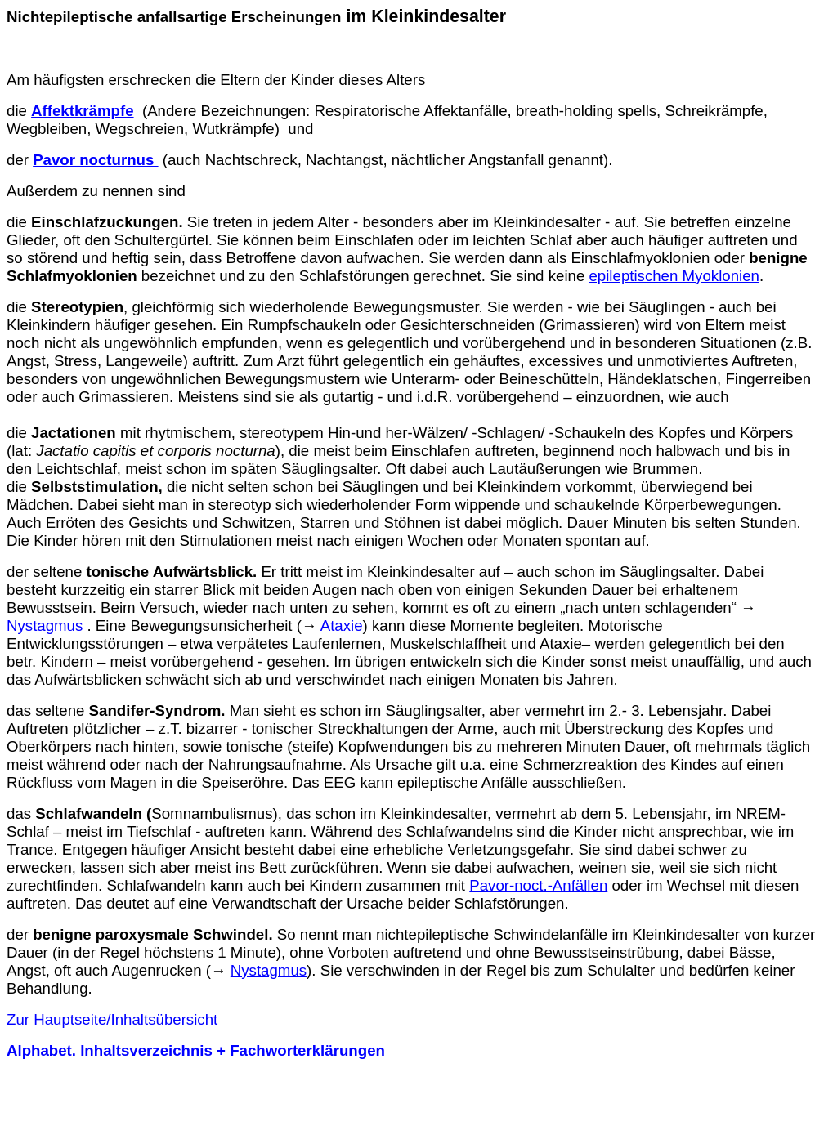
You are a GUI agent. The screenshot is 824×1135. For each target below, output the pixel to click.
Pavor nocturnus (95, 159)
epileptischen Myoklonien (674, 275)
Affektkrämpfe (82, 110)
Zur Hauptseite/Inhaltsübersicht (112, 1019)
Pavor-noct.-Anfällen (538, 885)
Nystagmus (45, 625)
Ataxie (340, 625)
